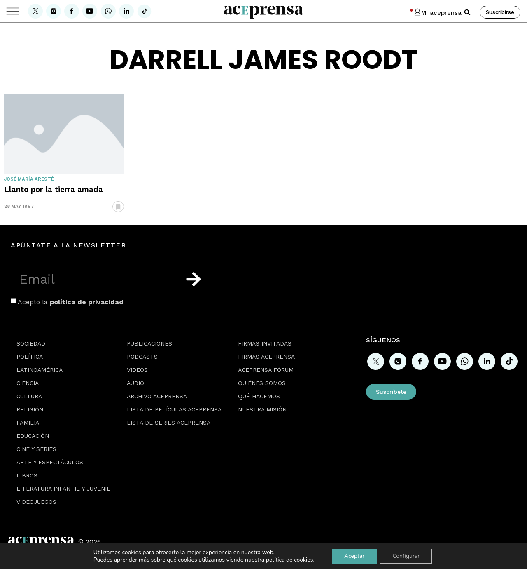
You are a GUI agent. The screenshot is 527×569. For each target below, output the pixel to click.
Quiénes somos (262, 383)
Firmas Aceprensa (266, 356)
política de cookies (289, 560)
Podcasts (142, 356)
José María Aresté (29, 179)
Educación (32, 436)
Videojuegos (36, 501)
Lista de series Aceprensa (168, 422)
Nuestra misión (262, 409)
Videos (137, 370)
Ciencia (27, 383)
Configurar (406, 556)
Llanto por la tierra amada (53, 189)
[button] (467, 12)
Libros (26, 475)
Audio (135, 383)
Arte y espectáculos (49, 462)
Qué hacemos (259, 396)
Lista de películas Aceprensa (174, 409)
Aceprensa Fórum (266, 370)
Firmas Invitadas (264, 343)
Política (29, 356)
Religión (29, 409)
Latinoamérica (39, 370)
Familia (27, 422)
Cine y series (36, 449)
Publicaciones (149, 343)
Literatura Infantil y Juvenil (63, 488)
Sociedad (30, 343)
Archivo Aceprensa (157, 396)
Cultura (29, 396)
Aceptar (354, 556)
